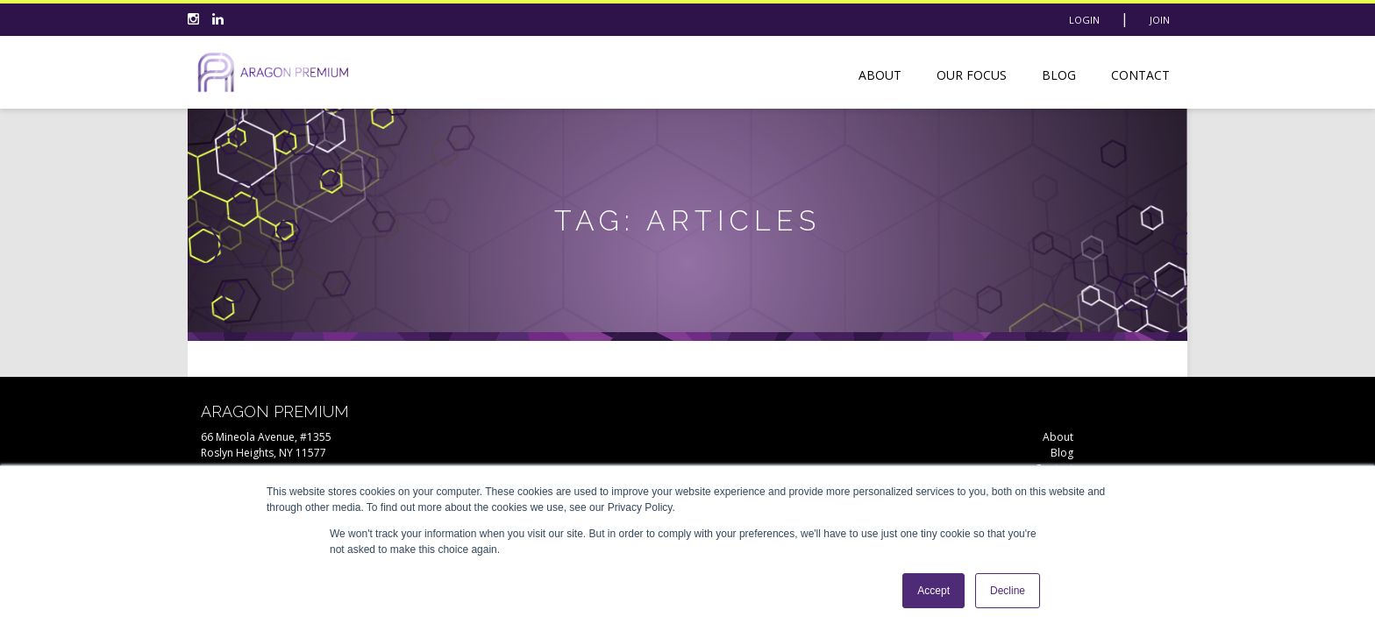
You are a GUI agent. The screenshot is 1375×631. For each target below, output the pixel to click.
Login (1084, 19)
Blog (1059, 75)
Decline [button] (1007, 591)
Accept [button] (933, 591)
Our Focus (972, 75)
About (879, 75)
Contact (1140, 75)
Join (1160, 19)
